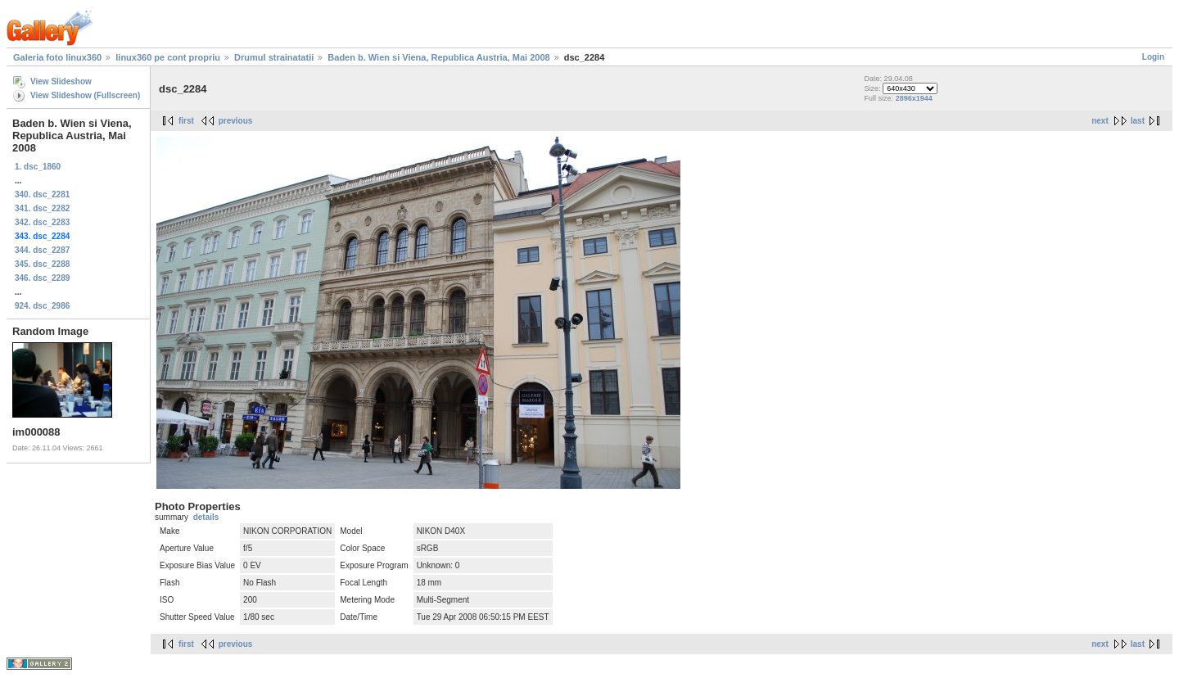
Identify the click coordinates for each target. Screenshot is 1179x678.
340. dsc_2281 (42, 194)
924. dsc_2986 (42, 305)
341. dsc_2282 (42, 208)
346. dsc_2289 (42, 277)
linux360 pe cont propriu (167, 57)
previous (236, 120)
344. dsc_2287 (42, 250)
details (206, 517)
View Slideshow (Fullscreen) (85, 95)
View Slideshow (61, 81)
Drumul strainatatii (274, 57)
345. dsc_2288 (42, 264)
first (186, 120)
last (1138, 120)
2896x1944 (914, 98)
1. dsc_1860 (38, 166)
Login (1153, 56)
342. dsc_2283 (42, 222)
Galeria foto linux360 (57, 57)
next (1100, 120)
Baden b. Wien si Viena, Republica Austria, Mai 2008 (438, 57)
